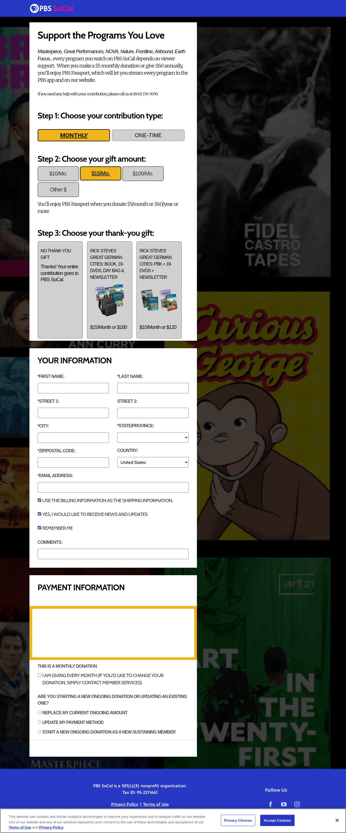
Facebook (270, 804)
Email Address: (56, 475)
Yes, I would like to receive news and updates (95, 514)
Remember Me (57, 528)
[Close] (337, 820)
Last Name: (131, 376)
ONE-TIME (148, 135)
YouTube (283, 804)
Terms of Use (156, 804)
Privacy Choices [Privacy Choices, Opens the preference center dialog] (238, 820)
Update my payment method (73, 722)
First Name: (51, 376)
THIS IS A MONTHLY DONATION (67, 666)
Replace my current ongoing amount (85, 712)
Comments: (50, 542)
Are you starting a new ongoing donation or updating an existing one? (112, 699)
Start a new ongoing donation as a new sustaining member (108, 732)
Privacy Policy (124, 804)
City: (44, 426)
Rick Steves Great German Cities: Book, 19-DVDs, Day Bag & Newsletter (109, 289)
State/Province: (136, 425)
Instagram (296, 804)
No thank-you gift (60, 265)
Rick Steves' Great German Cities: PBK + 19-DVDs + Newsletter (159, 289)
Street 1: (49, 401)
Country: (127, 450)
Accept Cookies (277, 820)
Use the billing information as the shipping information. (107, 500)
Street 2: (127, 401)
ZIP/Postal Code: (57, 450)
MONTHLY (73, 135)
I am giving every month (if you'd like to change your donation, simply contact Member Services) (102, 679)
